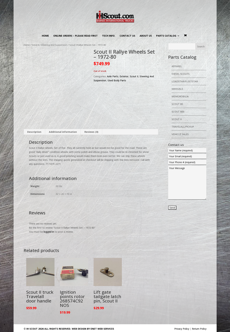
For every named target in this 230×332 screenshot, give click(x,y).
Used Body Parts (116, 80)
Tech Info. (108, 36)
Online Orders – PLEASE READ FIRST (75, 36)
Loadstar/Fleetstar (185, 81)
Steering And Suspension (54, 44)
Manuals (177, 88)
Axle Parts (112, 76)
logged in (49, 231)
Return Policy (199, 328)
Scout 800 (178, 111)
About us (146, 36)
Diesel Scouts (181, 73)
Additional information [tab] (63, 131)
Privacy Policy (181, 328)
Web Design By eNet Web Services (93, 328)
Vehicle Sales (180, 134)
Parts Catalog (166, 36)
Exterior (124, 76)
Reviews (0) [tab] (91, 131)
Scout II (35, 44)
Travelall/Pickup (183, 126)
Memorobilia (180, 96)
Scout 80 (177, 104)
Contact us (127, 36)
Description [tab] (34, 131)
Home (45, 36)
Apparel (177, 66)
